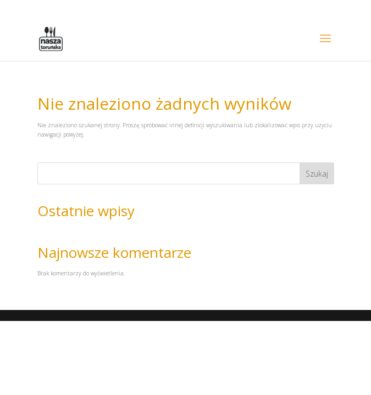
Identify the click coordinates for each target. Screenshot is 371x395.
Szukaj (317, 173)
